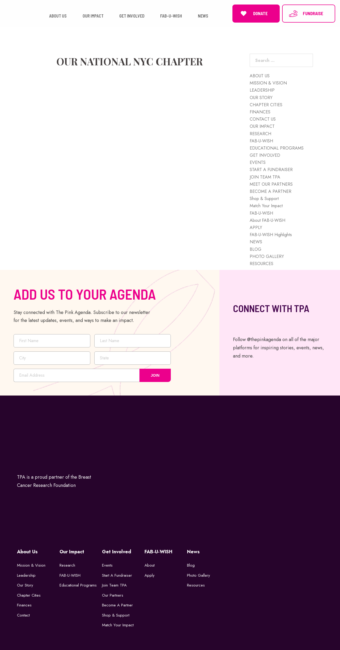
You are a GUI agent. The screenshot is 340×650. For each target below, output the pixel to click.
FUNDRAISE (305, 13)
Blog (191, 565)
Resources (196, 585)
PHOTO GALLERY (267, 256)
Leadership (26, 575)
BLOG (255, 249)
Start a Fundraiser (117, 575)
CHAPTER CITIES (266, 105)
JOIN (155, 375)
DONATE (253, 13)
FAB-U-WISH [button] (171, 15)
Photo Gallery (198, 575)
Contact (23, 615)
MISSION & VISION (268, 83)
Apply (149, 575)
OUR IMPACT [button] (93, 15)
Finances (24, 605)
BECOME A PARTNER (270, 191)
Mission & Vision (31, 565)
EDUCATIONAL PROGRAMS (277, 148)
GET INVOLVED (265, 155)
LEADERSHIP (262, 90)
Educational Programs (78, 585)
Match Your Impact (266, 206)
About (149, 565)
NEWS (256, 242)
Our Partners (112, 595)
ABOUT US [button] (58, 15)
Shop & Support (264, 199)
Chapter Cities (29, 595)
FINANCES (260, 112)
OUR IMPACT (262, 126)
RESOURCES (261, 264)
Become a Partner (117, 605)
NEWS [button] (203, 15)
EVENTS (258, 162)
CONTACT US (263, 119)
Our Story (25, 585)
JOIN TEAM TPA (265, 177)
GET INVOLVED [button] (131, 15)
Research (67, 565)
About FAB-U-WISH (267, 220)
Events (107, 565)
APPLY (256, 227)
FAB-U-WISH (261, 141)
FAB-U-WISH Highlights (271, 235)
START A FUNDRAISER (271, 170)
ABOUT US (260, 76)
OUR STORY (261, 98)
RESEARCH (260, 134)
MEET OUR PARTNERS (271, 184)
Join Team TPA (114, 585)
